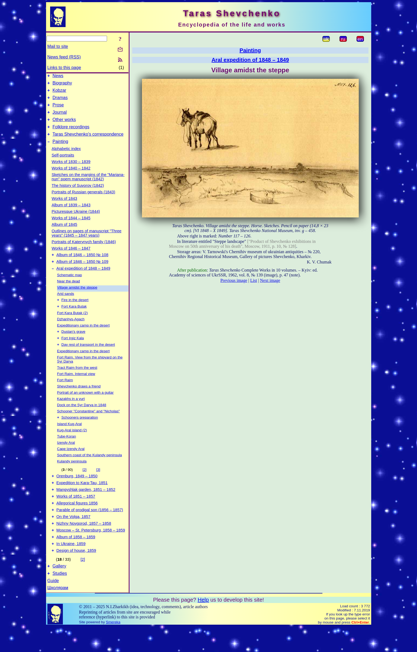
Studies (60, 598)
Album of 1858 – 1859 (75, 559)
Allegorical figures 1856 (77, 521)
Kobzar (59, 92)
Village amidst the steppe (77, 298)
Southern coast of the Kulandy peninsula (89, 469)
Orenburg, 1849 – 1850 (77, 490)
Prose (58, 109)
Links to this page (64, 67)
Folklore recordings (71, 133)
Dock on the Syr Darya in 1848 (81, 418)
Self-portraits (63, 163)
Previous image (233, 280)
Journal (60, 117)
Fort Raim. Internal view (76, 387)
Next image (270, 280)
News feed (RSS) (64, 57)
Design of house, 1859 (76, 574)
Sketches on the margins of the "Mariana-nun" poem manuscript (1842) (88, 185)
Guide (53, 606)
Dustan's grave (73, 344)
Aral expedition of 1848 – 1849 (83, 279)
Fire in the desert (75, 311)
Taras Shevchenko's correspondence (88, 141)
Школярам (57, 613)
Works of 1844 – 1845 (71, 226)
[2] (84, 483)
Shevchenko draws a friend (79, 399)
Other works (64, 125)
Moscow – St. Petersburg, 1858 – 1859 (90, 551)
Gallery (59, 590)
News (58, 76)
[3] (98, 483)
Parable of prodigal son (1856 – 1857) (89, 528)
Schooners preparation (80, 431)
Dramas (60, 101)
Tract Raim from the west (77, 381)
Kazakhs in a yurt (71, 412)
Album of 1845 (64, 232)
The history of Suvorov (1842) (78, 193)
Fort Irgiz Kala (73, 351)
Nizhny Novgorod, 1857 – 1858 (83, 544)
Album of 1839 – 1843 (71, 213)
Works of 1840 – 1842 (71, 176)
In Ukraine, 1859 (71, 566)
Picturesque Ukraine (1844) (76, 219)
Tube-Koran (66, 450)
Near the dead (68, 292)
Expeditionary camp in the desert (83, 337)
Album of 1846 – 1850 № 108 (82, 264)
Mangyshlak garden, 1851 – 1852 (85, 506)
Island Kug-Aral (69, 438)
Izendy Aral (66, 456)
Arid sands (65, 304)
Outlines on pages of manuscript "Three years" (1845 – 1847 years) (87, 241)
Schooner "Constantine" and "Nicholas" (88, 424)
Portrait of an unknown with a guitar (85, 406)
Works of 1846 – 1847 (71, 256)
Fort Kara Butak (74, 318)
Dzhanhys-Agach (71, 331)
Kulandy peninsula (72, 475)
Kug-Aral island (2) (72, 444)
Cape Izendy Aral (71, 463)
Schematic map (69, 285)
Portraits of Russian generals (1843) (83, 200)
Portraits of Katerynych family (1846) (84, 250)
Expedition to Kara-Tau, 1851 (82, 498)
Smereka (113, 647)
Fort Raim (65, 393)
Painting (60, 149)
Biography (62, 84)
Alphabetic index (66, 157)
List (253, 280)
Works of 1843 (64, 206)
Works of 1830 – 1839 (71, 170)
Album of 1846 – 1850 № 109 (82, 271)
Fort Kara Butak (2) (72, 324)
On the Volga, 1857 (73, 536)
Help (203, 625)
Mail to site (57, 46)
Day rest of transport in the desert (88, 358)
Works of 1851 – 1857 (75, 513)
